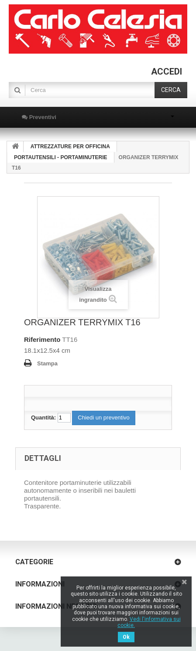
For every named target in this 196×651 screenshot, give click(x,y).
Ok (126, 637)
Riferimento (42, 339)
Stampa (47, 363)
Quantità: (43, 417)
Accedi (166, 71)
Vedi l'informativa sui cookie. (149, 622)
